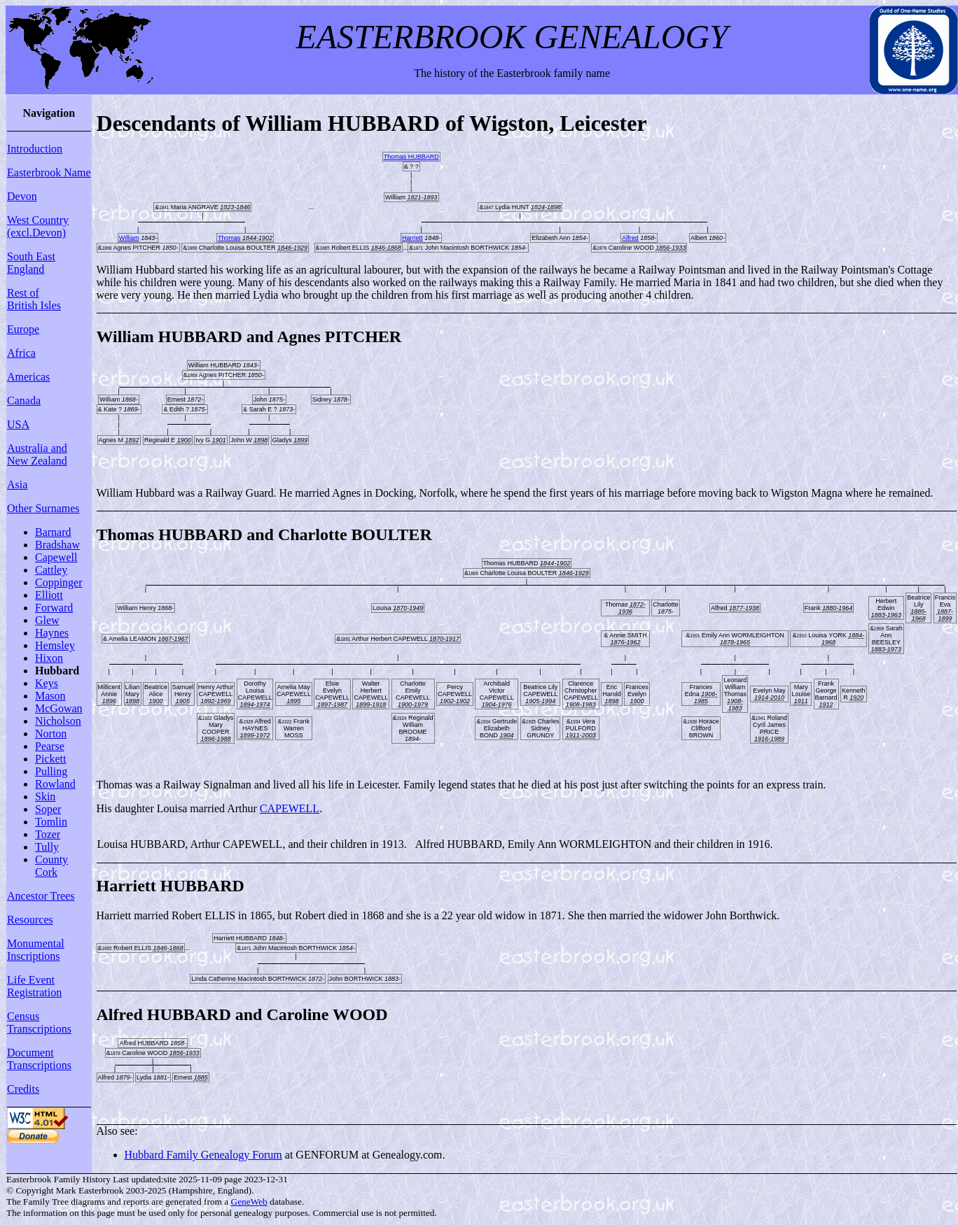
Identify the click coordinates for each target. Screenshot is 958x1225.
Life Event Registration (34, 986)
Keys (46, 683)
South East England (31, 262)
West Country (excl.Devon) (38, 226)
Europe (23, 329)
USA (18, 424)
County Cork (51, 866)
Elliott (49, 595)
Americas (28, 377)
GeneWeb (249, 1201)
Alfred (630, 237)
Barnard (53, 532)
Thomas (229, 237)
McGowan (59, 708)
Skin (45, 796)
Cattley (51, 570)
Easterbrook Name (49, 172)
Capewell (56, 557)
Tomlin (51, 822)
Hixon (49, 658)
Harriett (412, 237)
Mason (50, 696)
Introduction (34, 149)
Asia (17, 484)
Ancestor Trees (40, 896)
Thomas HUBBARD (411, 156)
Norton (51, 733)
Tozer (47, 834)
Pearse (49, 746)
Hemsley (55, 645)
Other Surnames (43, 508)
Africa (21, 353)
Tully (47, 847)
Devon (22, 196)
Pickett (50, 759)
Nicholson (58, 721)
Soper (48, 809)
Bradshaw (57, 545)
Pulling (51, 771)
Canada (24, 400)
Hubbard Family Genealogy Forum (203, 1155)
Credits (23, 1089)
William (129, 237)
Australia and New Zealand (37, 454)
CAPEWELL (289, 808)
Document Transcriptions (39, 1059)
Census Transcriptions (39, 1022)
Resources (30, 920)
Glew (47, 620)
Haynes (52, 633)
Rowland (55, 784)
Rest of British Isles (34, 299)
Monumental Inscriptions (35, 949)
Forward (54, 608)
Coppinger (59, 582)
